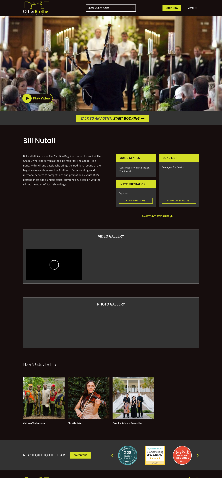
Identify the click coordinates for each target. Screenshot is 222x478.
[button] (37, 98)
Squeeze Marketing (191, 471)
